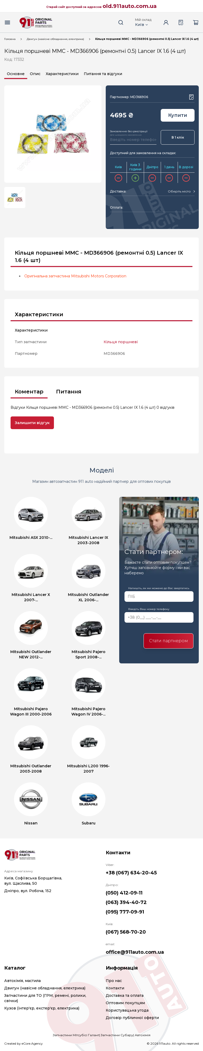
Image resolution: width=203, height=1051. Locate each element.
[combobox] (181, 191)
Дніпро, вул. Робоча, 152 (27, 890)
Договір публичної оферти (132, 1017)
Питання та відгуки (103, 73)
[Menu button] (7, 22)
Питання (68, 391)
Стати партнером (168, 640)
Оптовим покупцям (125, 1002)
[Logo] (36, 22)
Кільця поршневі (121, 341)
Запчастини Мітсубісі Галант (76, 1035)
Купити (177, 115)
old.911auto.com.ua (130, 6)
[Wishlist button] (191, 97)
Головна (10, 39)
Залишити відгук (32, 422)
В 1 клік (178, 137)
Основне (16, 73)
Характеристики (62, 73)
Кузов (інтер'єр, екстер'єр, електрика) (41, 1008)
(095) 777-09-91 (125, 912)
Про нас (114, 980)
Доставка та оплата (125, 995)
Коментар (29, 391)
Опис (35, 73)
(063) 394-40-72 (126, 902)
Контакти (115, 988)
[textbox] (179, 191)
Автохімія (142, 1035)
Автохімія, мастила (22, 980)
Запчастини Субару (117, 1035)
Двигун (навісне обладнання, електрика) (55, 39)
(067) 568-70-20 (126, 932)
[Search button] (121, 22)
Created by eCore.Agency (23, 1043)
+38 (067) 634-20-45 (131, 873)
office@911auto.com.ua (135, 952)
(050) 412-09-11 (124, 893)
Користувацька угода (127, 1010)
